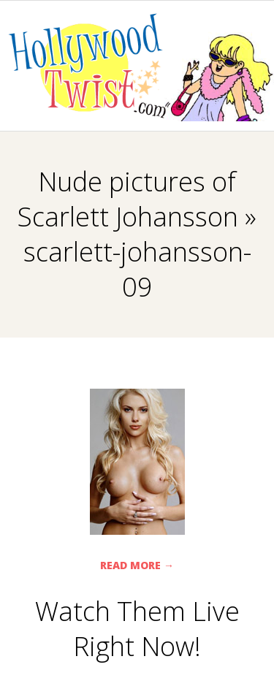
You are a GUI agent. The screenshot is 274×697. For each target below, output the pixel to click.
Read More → (137, 565)
